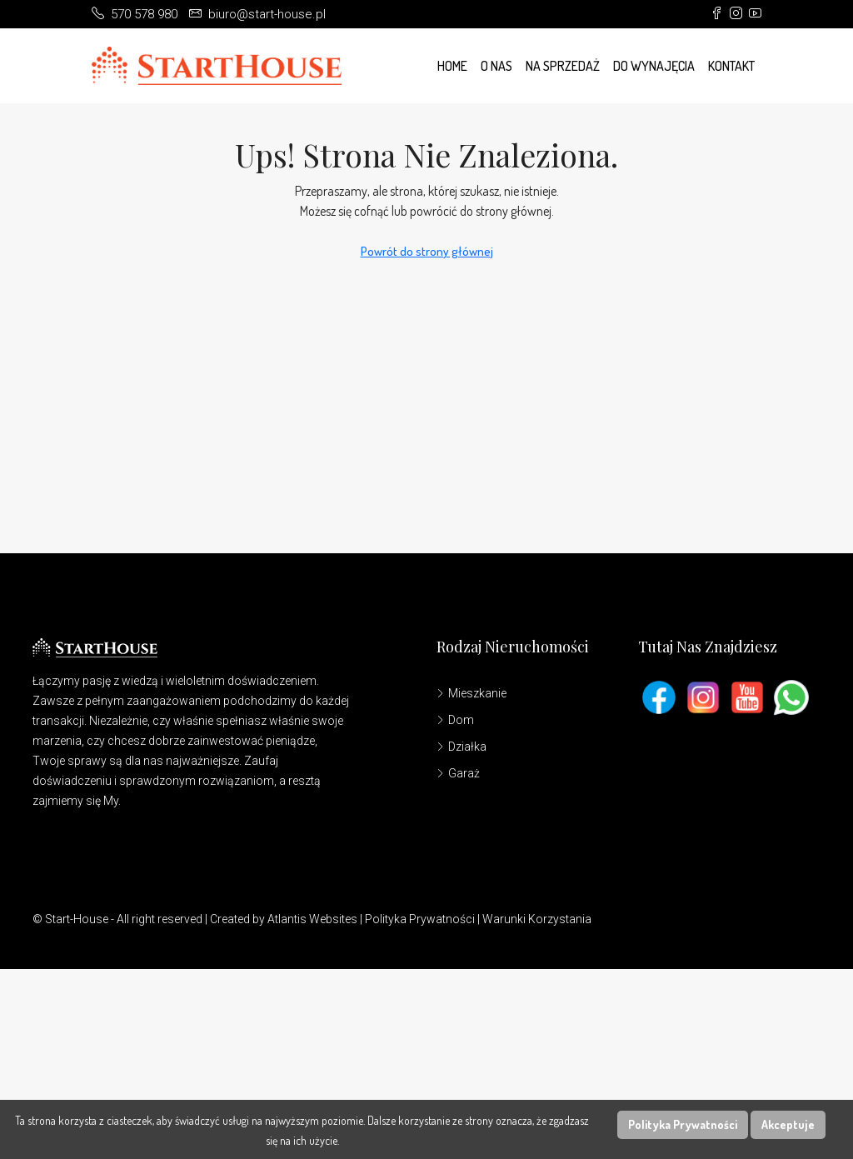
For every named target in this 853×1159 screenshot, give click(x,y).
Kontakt (731, 65)
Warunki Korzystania (536, 919)
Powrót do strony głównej (427, 251)
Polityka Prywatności (420, 919)
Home (452, 65)
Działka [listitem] (461, 746)
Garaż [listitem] (458, 773)
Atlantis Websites (312, 919)
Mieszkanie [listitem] (471, 693)
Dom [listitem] (455, 720)
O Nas (496, 65)
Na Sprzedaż (563, 65)
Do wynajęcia (654, 65)
